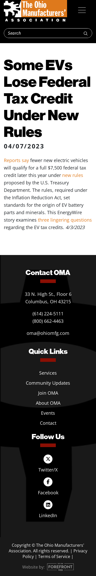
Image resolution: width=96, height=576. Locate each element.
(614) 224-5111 (48, 313)
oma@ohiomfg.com (48, 333)
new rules (72, 175)
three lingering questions (65, 220)
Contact (48, 423)
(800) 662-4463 (48, 321)
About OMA (48, 403)
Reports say (16, 160)
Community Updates (48, 383)
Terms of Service (54, 556)
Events (48, 413)
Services (48, 373)
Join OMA (48, 393)
